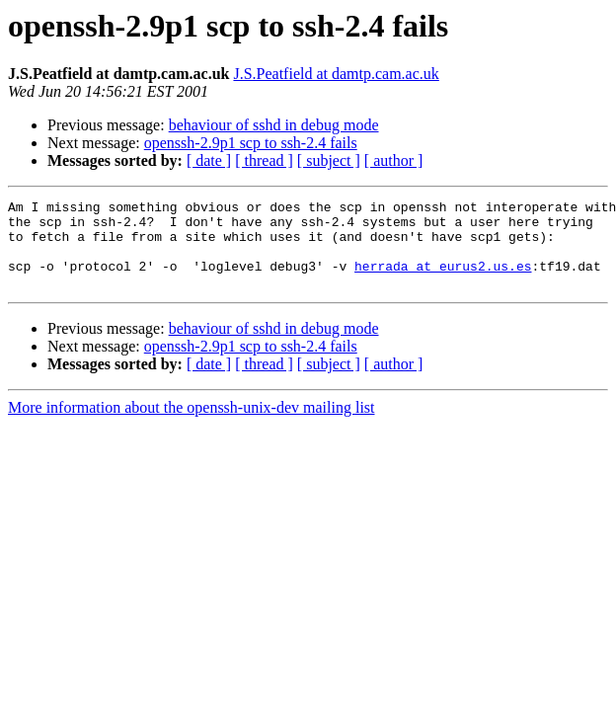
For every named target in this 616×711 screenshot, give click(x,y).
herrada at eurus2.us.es (442, 280)
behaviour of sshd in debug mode (274, 125)
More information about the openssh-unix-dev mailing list (191, 425)
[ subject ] (328, 160)
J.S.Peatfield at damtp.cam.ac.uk (335, 73)
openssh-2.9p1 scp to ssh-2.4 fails (250, 142)
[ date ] (209, 160)
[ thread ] (264, 160)
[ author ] (394, 160)
